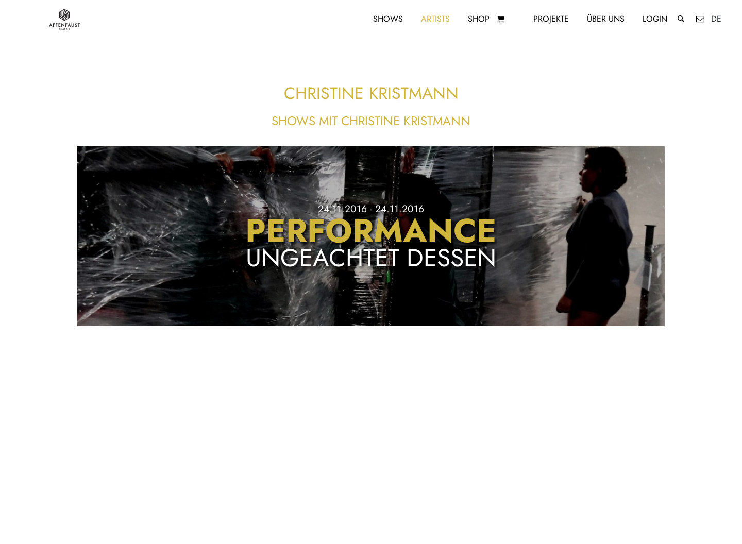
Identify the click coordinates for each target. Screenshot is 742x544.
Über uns (606, 19)
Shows (388, 19)
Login (655, 19)
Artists (435, 19)
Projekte (551, 19)
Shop (479, 19)
